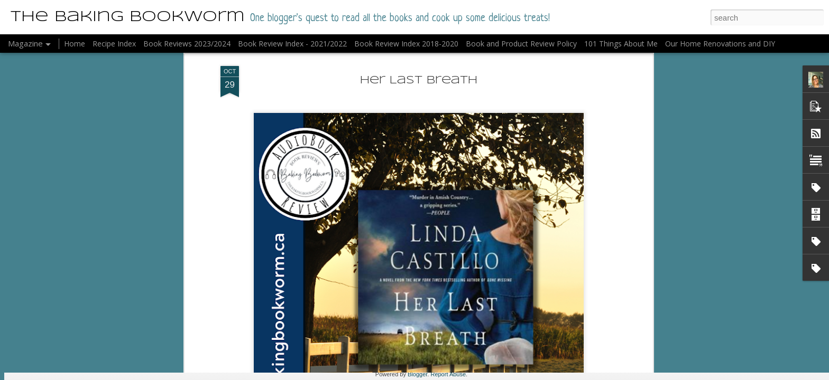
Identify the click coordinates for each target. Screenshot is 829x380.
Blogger (417, 374)
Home (74, 44)
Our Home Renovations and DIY (720, 44)
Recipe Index (114, 44)
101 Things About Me (621, 44)
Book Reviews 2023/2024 (187, 44)
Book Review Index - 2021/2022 (292, 44)
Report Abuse (448, 374)
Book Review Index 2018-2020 (406, 44)
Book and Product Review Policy (521, 44)
